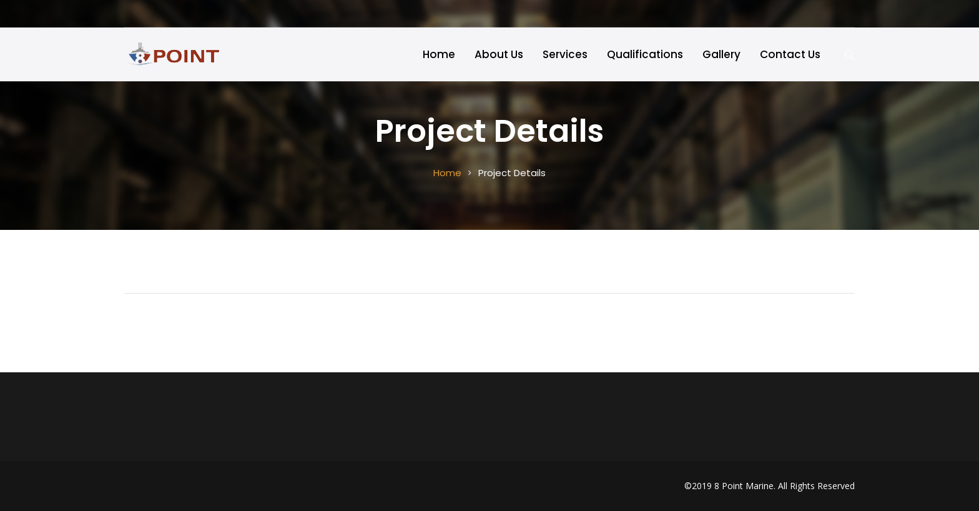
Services (565, 54)
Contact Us (790, 54)
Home (439, 54)
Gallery (721, 54)
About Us (499, 54)
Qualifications (645, 54)
